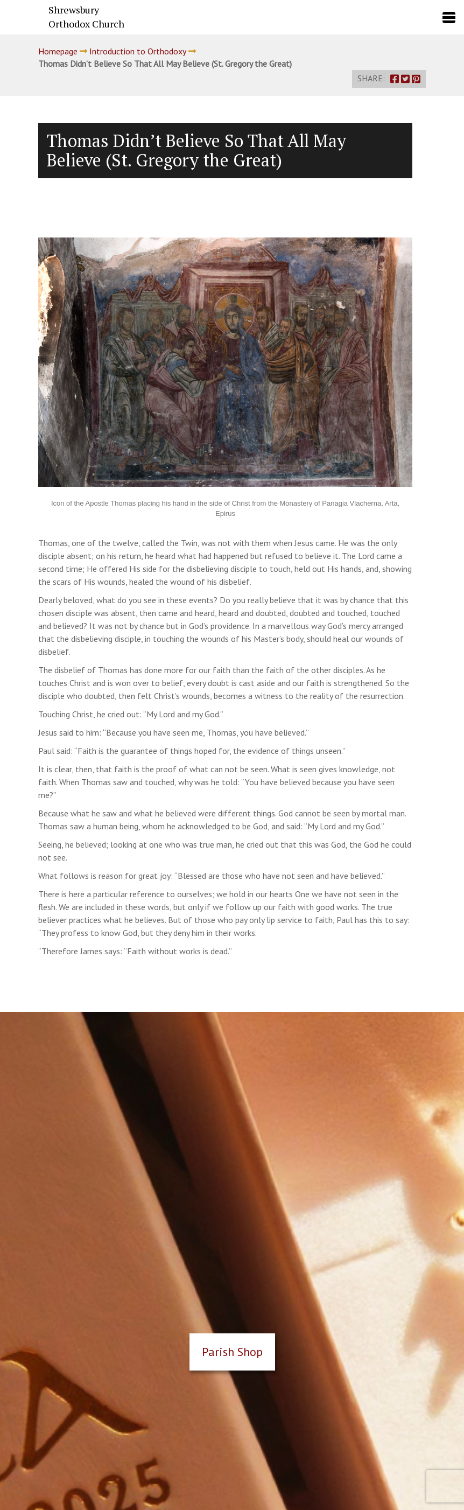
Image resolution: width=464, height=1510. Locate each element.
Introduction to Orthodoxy (137, 51)
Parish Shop (232, 1351)
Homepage (58, 51)
